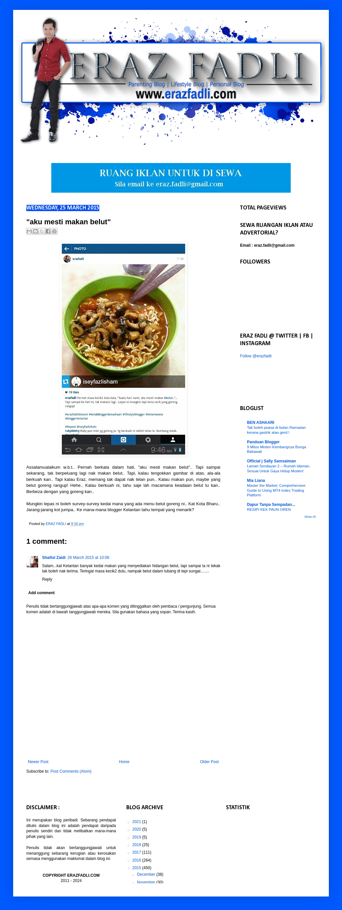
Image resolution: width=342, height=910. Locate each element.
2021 (137, 821)
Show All (310, 516)
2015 (137, 868)
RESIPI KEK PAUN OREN (269, 509)
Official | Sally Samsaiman (271, 461)
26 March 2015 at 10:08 (88, 557)
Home (124, 761)
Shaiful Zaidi (53, 557)
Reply (47, 579)
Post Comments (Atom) (70, 771)
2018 (137, 844)
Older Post (209, 761)
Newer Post (38, 761)
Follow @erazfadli (256, 356)
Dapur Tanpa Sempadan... (271, 504)
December (147, 874)
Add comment (41, 593)
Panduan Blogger (263, 442)
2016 (137, 860)
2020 (137, 829)
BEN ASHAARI (260, 422)
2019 (137, 837)
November (147, 882)
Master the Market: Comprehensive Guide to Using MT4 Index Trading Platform (276, 490)
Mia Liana (256, 480)
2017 (137, 852)
